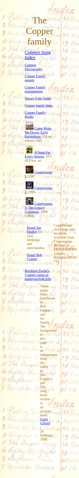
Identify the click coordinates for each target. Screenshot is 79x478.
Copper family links (39, 106)
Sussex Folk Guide (38, 98)
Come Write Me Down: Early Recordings (38, 132)
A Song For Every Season (37, 154)
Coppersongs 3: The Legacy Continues (39, 208)
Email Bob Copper (34, 257)
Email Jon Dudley (34, 230)
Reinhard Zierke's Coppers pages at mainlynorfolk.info (38, 275)
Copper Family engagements (35, 89)
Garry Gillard (45, 421)
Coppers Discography (33, 67)
